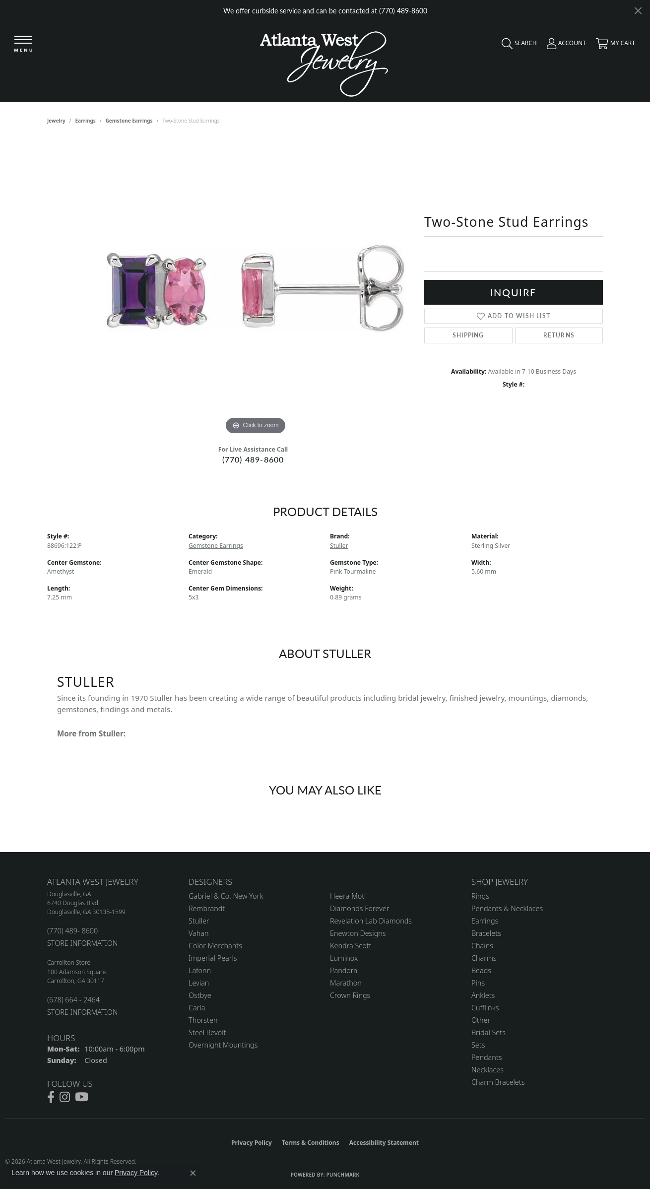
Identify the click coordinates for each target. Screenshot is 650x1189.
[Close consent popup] (193, 1173)
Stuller (339, 545)
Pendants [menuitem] (486, 1057)
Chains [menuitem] (482, 945)
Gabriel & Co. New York (226, 896)
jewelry (56, 120)
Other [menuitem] (480, 1020)
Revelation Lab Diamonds (371, 920)
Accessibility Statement (384, 1142)
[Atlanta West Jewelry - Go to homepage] (324, 61)
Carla (197, 1007)
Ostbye (200, 995)
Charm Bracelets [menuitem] (497, 1082)
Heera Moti (348, 896)
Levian (199, 983)
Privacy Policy (251, 1142)
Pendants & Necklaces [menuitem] (507, 908)
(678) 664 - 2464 (73, 999)
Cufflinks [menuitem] (485, 1007)
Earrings (85, 120)
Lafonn (200, 970)
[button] (517, 46)
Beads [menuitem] (481, 970)
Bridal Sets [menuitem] (488, 1032)
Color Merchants (215, 945)
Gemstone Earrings (129, 120)
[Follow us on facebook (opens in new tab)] (51, 1097)
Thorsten (203, 1020)
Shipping (468, 335)
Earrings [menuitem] (484, 920)
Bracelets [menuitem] (486, 933)
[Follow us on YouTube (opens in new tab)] (81, 1097)
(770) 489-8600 (253, 459)
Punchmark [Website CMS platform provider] (343, 1174)
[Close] (638, 10)
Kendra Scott (350, 945)
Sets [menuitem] (478, 1045)
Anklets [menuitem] (483, 995)
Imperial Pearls (213, 958)
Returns (559, 335)
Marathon (346, 983)
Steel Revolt (207, 1032)
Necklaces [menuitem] (487, 1069)
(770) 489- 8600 (72, 930)
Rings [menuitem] (480, 896)
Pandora (343, 970)
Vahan (199, 933)
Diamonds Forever (359, 908)
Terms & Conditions (310, 1142)
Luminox (344, 958)
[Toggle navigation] (23, 44)
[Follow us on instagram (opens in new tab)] (65, 1097)
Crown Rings (350, 995)
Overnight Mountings (223, 1045)
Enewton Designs (358, 933)
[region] (255, 288)
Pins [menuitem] (478, 983)
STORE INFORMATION (82, 943)
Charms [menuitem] (484, 958)
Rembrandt (207, 908)
